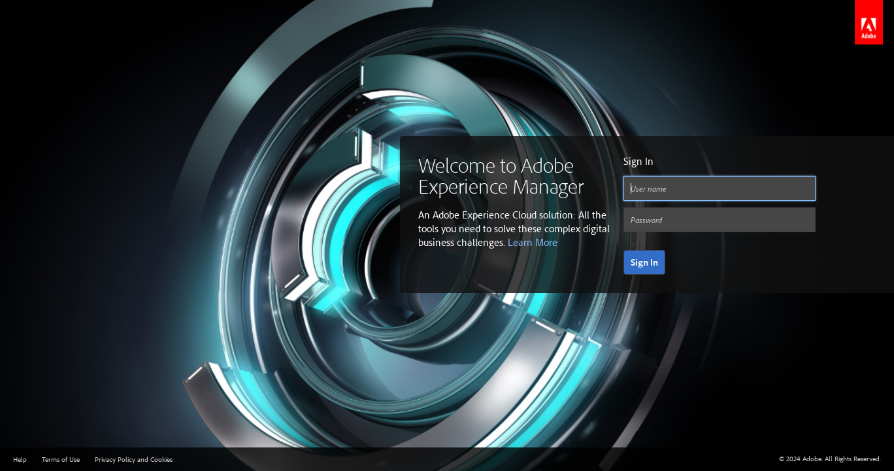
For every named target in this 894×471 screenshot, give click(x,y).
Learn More (532, 242)
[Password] (719, 219)
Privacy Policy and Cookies (134, 459)
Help (20, 459)
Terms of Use (61, 459)
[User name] (719, 188)
